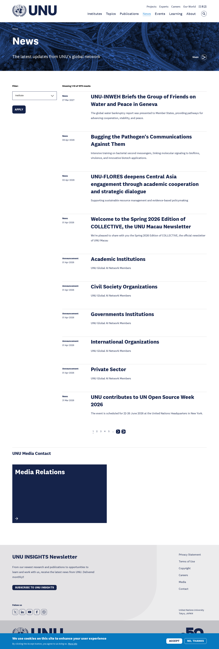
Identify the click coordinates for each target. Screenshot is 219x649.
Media (182, 582)
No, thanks (195, 642)
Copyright (185, 568)
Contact (183, 588)
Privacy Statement (190, 554)
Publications (129, 14)
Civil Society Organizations (124, 286)
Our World (189, 6)
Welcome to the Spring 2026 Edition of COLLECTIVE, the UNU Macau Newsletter (141, 223)
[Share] (204, 57)
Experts (164, 6)
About (191, 14)
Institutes (94, 14)
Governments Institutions (122, 314)
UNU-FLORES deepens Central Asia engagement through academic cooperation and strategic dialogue (145, 184)
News (147, 14)
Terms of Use (187, 561)
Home (15, 29)
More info (72, 645)
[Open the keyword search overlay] (204, 13)
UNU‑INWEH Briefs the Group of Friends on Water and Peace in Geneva (143, 100)
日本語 (202, 6)
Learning (175, 14)
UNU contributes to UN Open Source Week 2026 (142, 401)
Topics (111, 14)
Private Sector (108, 369)
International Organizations (125, 342)
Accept (174, 642)
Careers (176, 6)
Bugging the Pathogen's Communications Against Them (141, 140)
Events (160, 14)
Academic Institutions (118, 259)
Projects (152, 6)
